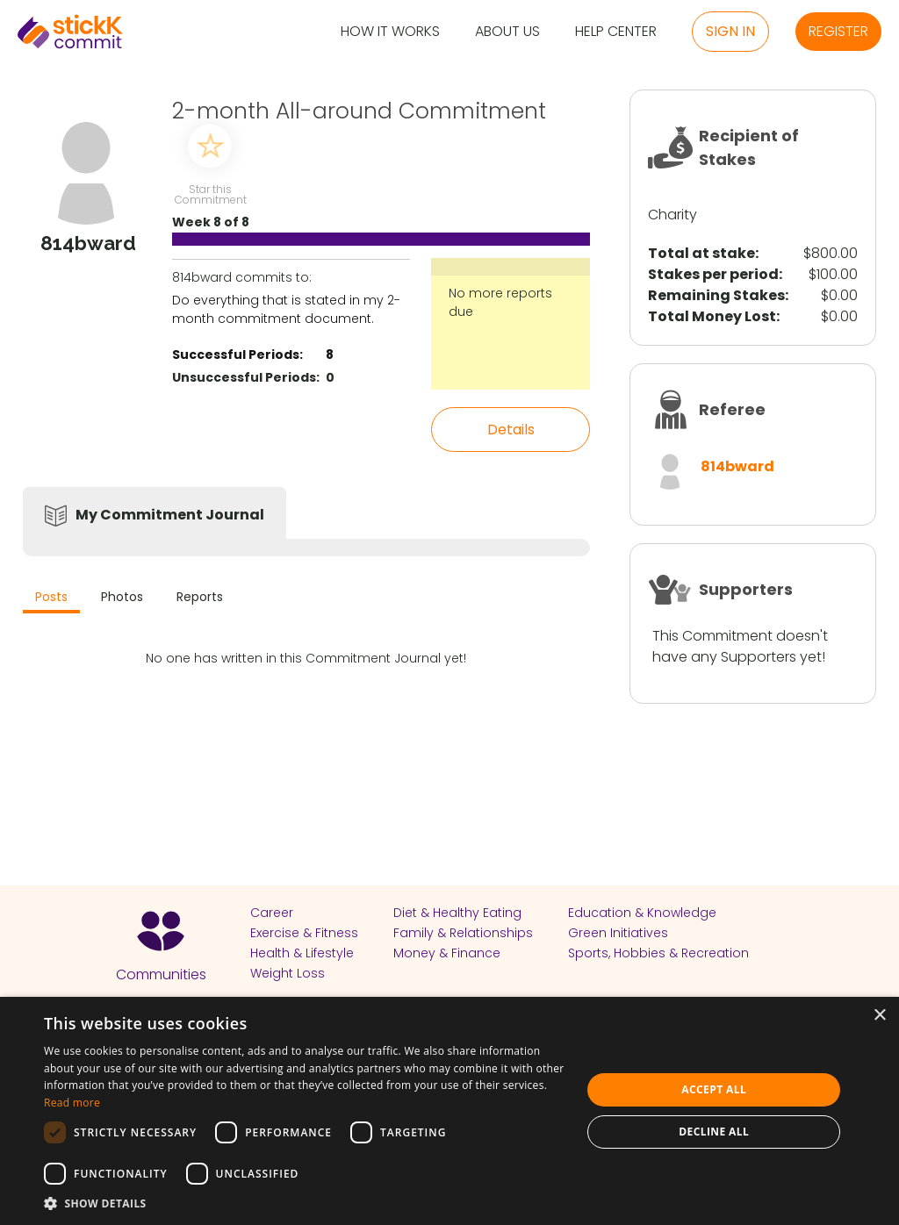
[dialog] (449, 1111)
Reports (199, 596)
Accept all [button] (713, 1089)
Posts (51, 596)
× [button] (879, 1015)
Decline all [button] (714, 1131)
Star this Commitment (210, 193)
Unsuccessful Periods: (246, 377)
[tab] (51, 598)
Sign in (730, 31)
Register (838, 31)
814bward (737, 466)
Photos (122, 596)
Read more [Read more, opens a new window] (72, 1102)
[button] (304, 1203)
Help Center (616, 32)
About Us (507, 32)
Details (511, 429)
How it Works (390, 32)
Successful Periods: (237, 354)
